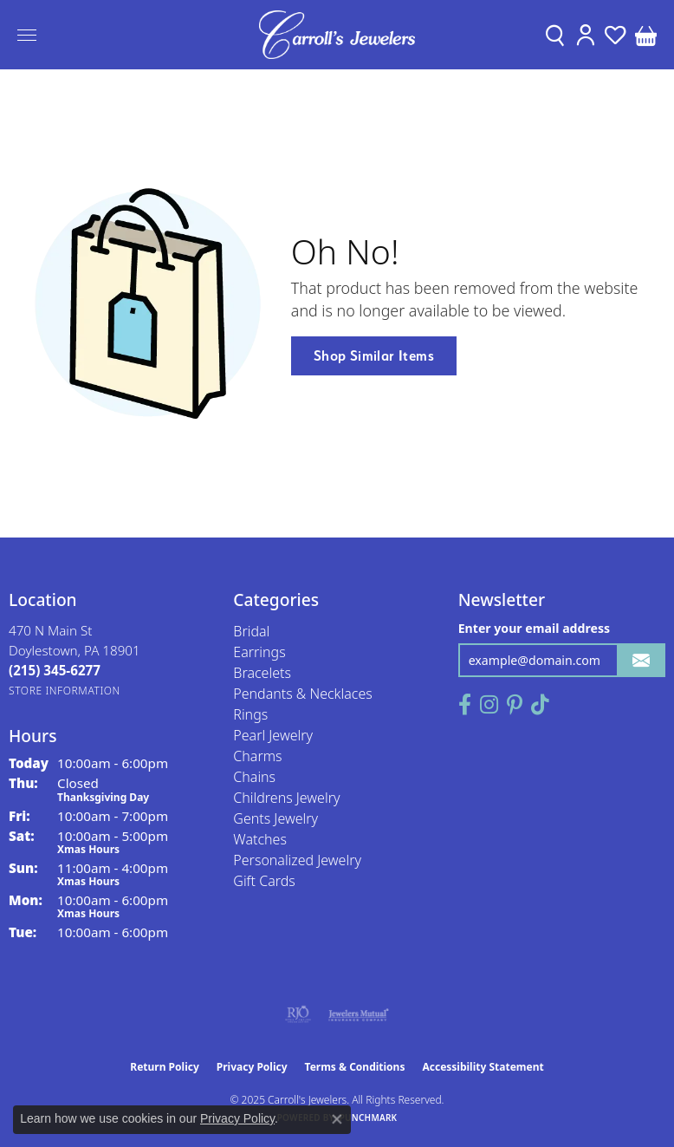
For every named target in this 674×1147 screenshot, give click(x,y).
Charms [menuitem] (257, 756)
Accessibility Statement (482, 1066)
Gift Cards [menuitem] (264, 880)
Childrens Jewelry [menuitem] (286, 797)
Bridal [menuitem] (251, 631)
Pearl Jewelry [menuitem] (273, 735)
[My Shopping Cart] (646, 34)
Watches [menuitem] (260, 839)
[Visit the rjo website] (298, 1014)
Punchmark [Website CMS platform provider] (369, 1117)
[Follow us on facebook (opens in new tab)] (464, 704)
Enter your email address (534, 628)
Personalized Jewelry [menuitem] (297, 860)
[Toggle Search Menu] (555, 34)
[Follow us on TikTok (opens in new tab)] (540, 704)
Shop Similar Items (374, 355)
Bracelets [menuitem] (262, 672)
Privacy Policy (252, 1066)
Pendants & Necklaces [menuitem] (302, 693)
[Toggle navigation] (27, 35)
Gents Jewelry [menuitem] (275, 818)
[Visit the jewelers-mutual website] (358, 1014)
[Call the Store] (54, 670)
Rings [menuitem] (250, 714)
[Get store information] (64, 690)
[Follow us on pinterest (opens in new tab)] (514, 704)
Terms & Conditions (355, 1066)
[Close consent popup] (337, 1119)
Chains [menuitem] (254, 776)
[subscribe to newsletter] (641, 660)
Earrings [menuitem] (259, 651)
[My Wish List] (615, 34)
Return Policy (164, 1066)
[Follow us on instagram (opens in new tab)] (489, 704)
